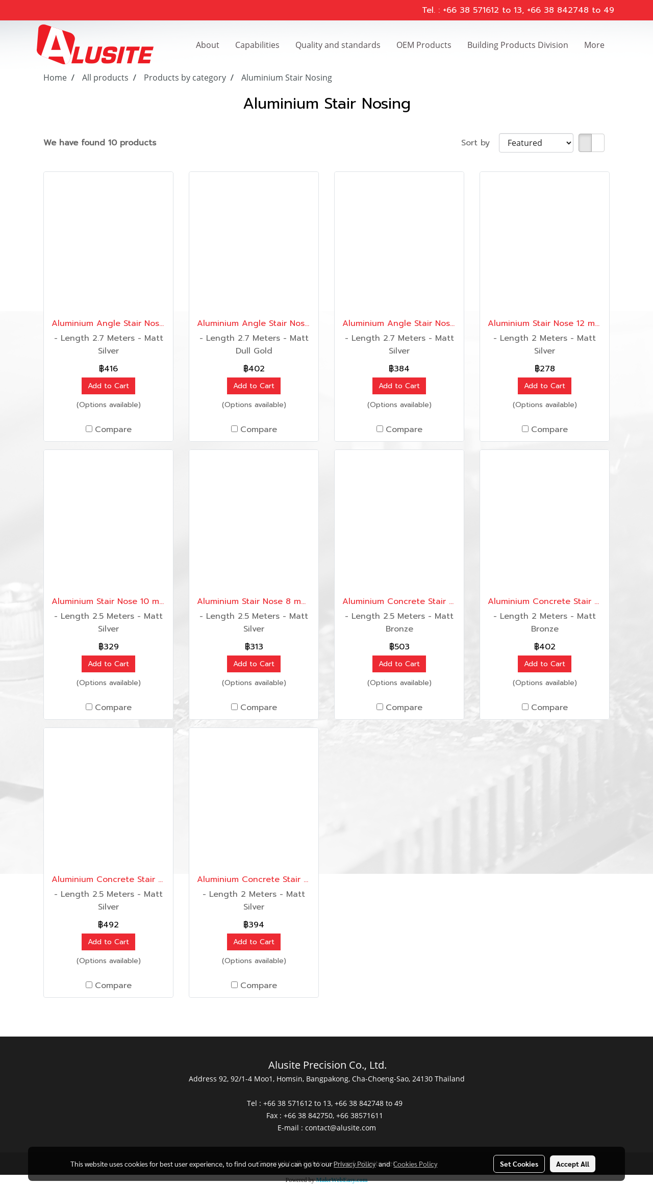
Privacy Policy (354, 1163)
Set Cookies (519, 1163)
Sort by (480, 143)
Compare (113, 429)
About (207, 45)
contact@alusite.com (340, 1127)
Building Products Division (517, 45)
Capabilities (257, 45)
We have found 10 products (99, 143)
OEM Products (423, 45)
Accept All (572, 1163)
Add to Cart (108, 386)
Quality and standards (338, 45)
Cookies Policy (415, 1163)
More (594, 45)
